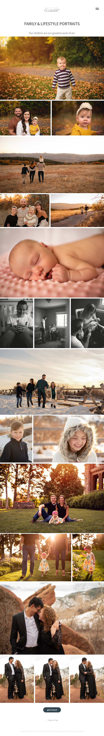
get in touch (52, 710)
